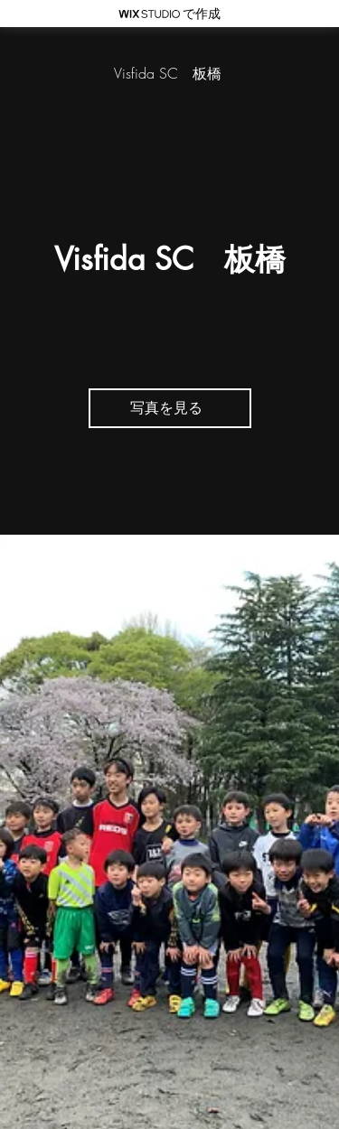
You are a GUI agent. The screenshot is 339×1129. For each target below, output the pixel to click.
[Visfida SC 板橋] (169, 73)
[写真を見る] (170, 408)
